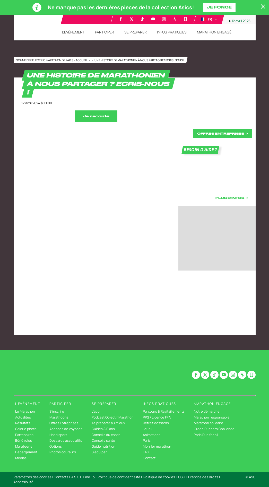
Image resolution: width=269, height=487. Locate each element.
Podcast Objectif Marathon (113, 417)
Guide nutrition (103, 446)
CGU (181, 477)
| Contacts (60, 477)
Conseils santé (103, 440)
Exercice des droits (203, 477)
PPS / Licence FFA (157, 417)
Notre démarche (207, 411)
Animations (151, 434)
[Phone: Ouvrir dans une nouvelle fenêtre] (185, 19)
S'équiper (99, 452)
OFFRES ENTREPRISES (220, 133)
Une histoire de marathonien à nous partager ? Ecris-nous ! (139, 60)
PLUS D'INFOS (229, 197)
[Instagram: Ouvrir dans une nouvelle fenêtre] (164, 19)
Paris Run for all (206, 434)
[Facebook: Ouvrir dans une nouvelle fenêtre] (121, 19)
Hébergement (26, 452)
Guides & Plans (103, 429)
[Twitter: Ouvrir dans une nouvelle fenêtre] (131, 19)
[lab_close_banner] (263, 6)
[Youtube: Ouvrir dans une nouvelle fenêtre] (153, 19)
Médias (21, 458)
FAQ (146, 452)
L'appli (96, 411)
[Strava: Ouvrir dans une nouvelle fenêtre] (175, 19)
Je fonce (219, 7)
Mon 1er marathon (157, 446)
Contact (149, 458)
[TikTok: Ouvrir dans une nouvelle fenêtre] (142, 19)
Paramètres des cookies (32, 477)
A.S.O (75, 477)
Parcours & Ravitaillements (164, 411)
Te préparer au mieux (108, 423)
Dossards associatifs (65, 440)
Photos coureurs (62, 452)
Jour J (147, 429)
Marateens (23, 446)
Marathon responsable (212, 417)
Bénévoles (23, 440)
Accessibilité (23, 482)
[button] (209, 19)
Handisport (58, 434)
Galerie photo (26, 429)
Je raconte (96, 116)
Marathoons (58, 417)
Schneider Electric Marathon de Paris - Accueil (52, 60)
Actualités (23, 417)
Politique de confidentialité (119, 477)
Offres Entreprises (63, 423)
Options (55, 446)
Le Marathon (25, 411)
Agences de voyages (65, 429)
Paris (147, 440)
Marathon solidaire (208, 423)
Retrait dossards (156, 423)
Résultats (22, 423)
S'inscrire (56, 411)
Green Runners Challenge (214, 429)
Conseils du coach (106, 434)
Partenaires (24, 434)
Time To (88, 477)
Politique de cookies (159, 477)
